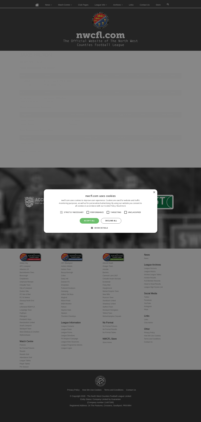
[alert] (100, 211)
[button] (100, 227)
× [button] (154, 192)
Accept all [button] (89, 220)
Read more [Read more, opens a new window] (121, 206)
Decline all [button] (111, 220)
